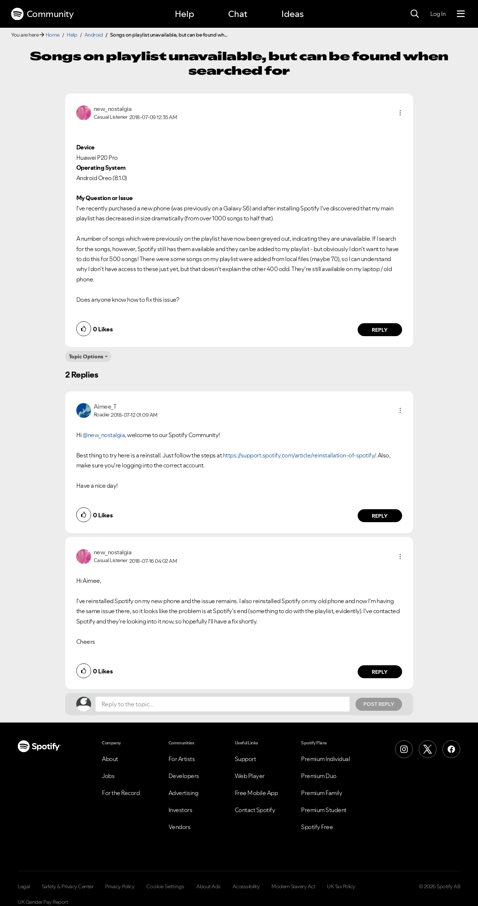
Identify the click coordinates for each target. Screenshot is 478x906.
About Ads (208, 886)
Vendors (179, 827)
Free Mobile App (256, 793)
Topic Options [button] (86, 356)
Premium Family (321, 793)
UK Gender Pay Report (43, 902)
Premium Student (324, 810)
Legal (24, 886)
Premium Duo (319, 776)
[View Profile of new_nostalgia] (113, 109)
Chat (237, 14)
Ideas (292, 14)
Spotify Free (317, 827)
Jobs (108, 776)
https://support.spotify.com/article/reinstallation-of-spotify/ (299, 455)
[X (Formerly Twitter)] (428, 749)
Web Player (250, 776)
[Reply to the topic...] (223, 704)
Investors (180, 810)
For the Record (121, 793)
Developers (183, 776)
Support (245, 759)
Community (42, 14)
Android (93, 34)
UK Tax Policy (341, 886)
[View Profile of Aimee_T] (105, 406)
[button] (400, 112)
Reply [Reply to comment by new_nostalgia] (380, 330)
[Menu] (461, 14)
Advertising (183, 793)
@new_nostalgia (104, 435)
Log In (437, 14)
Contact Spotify (255, 810)
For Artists (181, 759)
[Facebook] (451, 749)
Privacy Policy (119, 886)
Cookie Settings (165, 886)
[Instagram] (404, 749)
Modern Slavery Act (293, 886)
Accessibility (246, 886)
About (110, 759)
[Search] (414, 14)
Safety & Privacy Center (68, 886)
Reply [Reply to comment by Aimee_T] (380, 516)
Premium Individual (325, 759)
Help (184, 14)
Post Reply (378, 704)
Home (53, 34)
